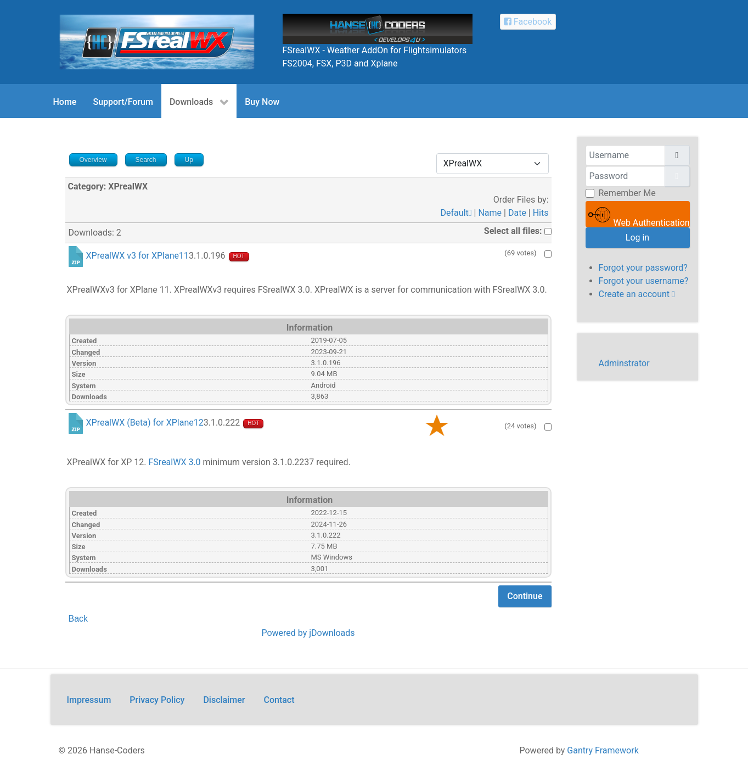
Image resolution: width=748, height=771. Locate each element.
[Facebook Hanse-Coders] (528, 22)
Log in (637, 237)
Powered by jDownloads (308, 633)
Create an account (637, 294)
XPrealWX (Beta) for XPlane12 (145, 422)
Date (517, 213)
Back (78, 618)
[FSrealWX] (157, 41)
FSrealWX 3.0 (175, 462)
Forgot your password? (643, 267)
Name (490, 213)
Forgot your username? (644, 281)
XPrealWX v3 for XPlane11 (137, 256)
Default (456, 213)
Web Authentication (639, 215)
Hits (541, 213)
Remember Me (627, 193)
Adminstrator (624, 363)
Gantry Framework (602, 750)
